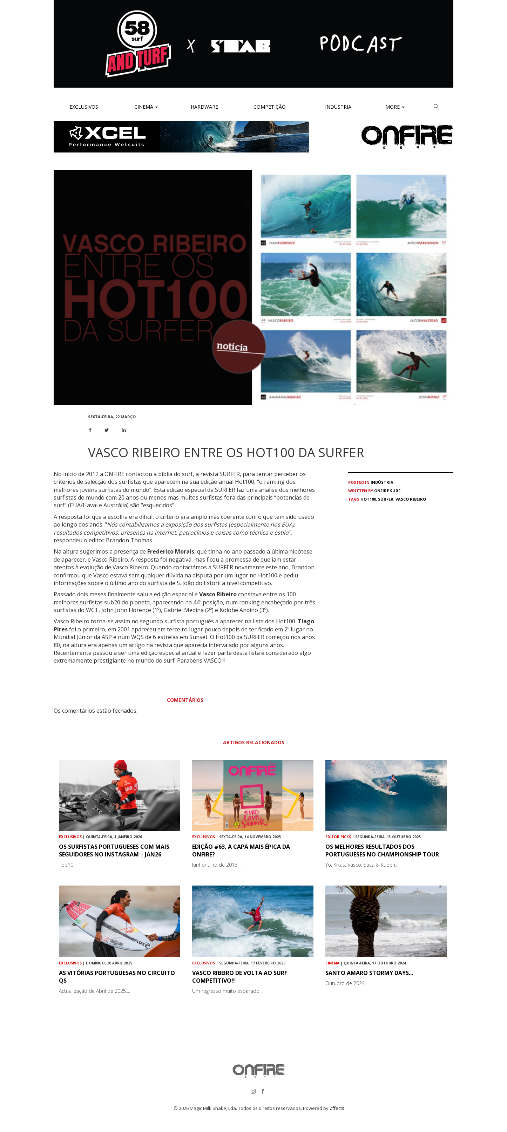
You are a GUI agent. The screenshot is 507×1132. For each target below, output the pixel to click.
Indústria (337, 106)
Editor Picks (338, 836)
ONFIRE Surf (387, 490)
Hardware (204, 106)
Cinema (145, 106)
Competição (269, 106)
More (395, 106)
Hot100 (368, 499)
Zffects (337, 1108)
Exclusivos (83, 106)
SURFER (385, 499)
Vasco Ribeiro (411, 499)
